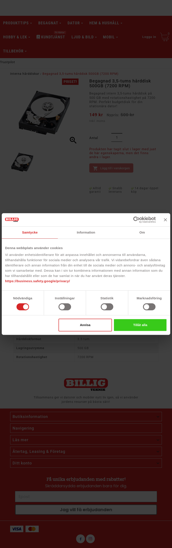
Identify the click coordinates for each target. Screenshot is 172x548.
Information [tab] (86, 232)
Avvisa (85, 325)
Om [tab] (142, 232)
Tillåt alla (140, 325)
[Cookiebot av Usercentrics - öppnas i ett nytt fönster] (136, 219)
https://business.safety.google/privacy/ (37, 281)
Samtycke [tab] (30, 232)
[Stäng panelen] (165, 219)
